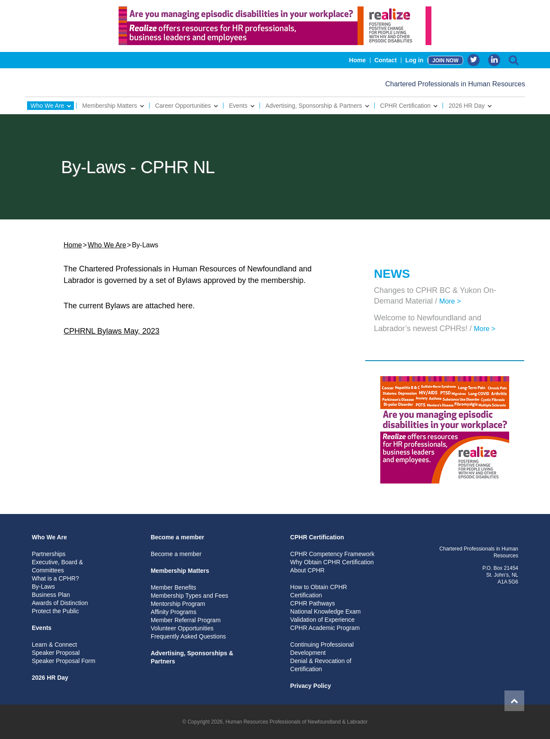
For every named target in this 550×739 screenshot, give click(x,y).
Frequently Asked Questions (188, 636)
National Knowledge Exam (325, 611)
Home (357, 60)
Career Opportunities (183, 105)
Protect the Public (55, 611)
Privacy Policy (310, 685)
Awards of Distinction (60, 602)
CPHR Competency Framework (332, 553)
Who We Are (47, 105)
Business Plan (51, 594)
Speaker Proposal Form (63, 660)
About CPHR (307, 570)
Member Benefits (173, 587)
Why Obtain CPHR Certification (332, 562)
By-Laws (43, 586)
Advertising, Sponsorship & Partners (314, 105)
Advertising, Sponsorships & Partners (192, 657)
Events (238, 105)
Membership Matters (109, 105)
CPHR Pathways (312, 603)
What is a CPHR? (55, 578)
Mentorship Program (178, 603)
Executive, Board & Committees (57, 566)
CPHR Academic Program (325, 627)
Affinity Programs (173, 611)
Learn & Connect (54, 644)
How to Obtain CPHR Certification (318, 591)
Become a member (178, 537)
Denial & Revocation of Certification (320, 664)
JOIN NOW (445, 61)
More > (450, 301)
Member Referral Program (186, 620)
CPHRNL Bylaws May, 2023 (111, 331)
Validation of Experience (322, 619)
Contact (385, 60)
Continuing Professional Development (322, 648)
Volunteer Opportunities (182, 628)
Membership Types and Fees (189, 595)
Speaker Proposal (55, 652)
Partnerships (49, 553)
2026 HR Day (467, 105)
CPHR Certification (405, 105)
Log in (414, 60)
